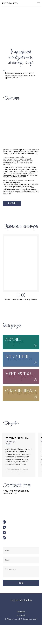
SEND (21, 583)
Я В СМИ (11, 203)
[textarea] (21, 571)
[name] (21, 550)
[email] (21, 560)
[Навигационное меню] (38, 3)
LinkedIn (8, 444)
